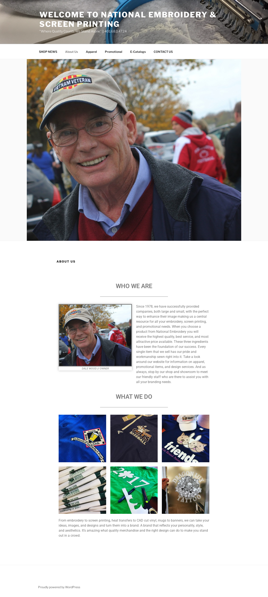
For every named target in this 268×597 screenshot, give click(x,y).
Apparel (91, 51)
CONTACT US (163, 51)
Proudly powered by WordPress (59, 587)
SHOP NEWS (48, 51)
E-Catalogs (138, 51)
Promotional (113, 51)
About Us (71, 51)
